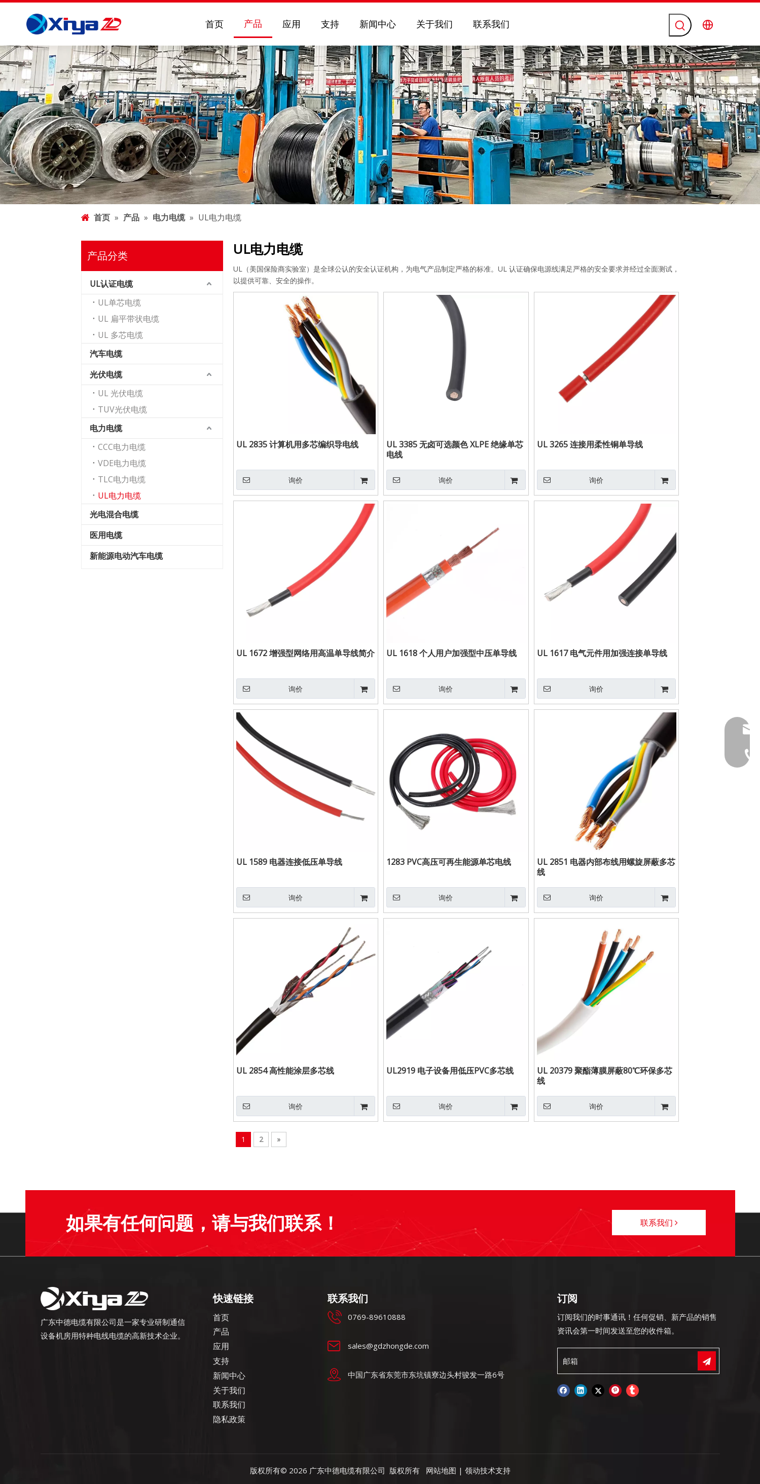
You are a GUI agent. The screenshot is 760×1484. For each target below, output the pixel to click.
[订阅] (707, 1361)
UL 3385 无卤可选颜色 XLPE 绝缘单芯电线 (454, 449)
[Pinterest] (615, 1390)
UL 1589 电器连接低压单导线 (289, 862)
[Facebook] (563, 1390)
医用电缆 (106, 535)
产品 (221, 1331)
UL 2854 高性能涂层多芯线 (285, 1071)
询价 (269, 480)
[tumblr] (632, 1390)
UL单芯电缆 (119, 302)
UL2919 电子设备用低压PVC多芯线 (450, 1071)
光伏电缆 (106, 374)
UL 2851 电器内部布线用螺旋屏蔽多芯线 (606, 867)
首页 (221, 1317)
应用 (221, 1346)
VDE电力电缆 (122, 463)
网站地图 (441, 1470)
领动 (472, 1470)
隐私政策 (229, 1419)
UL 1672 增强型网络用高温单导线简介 (305, 653)
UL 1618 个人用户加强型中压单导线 (451, 653)
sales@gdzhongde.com (388, 1346)
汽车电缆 (106, 353)
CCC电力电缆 (122, 446)
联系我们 (659, 1222)
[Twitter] (598, 1390)
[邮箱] (627, 1361)
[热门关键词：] (680, 25)
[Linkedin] (580, 1390)
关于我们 (229, 1390)
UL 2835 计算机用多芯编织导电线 (297, 444)
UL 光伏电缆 (120, 393)
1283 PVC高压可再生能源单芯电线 (448, 862)
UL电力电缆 (119, 495)
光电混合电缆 (114, 514)
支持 (221, 1360)
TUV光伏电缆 (122, 409)
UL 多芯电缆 (120, 334)
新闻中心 (229, 1375)
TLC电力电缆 (122, 479)
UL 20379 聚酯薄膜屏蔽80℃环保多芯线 (604, 1076)
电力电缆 (106, 428)
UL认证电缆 (111, 283)
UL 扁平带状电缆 (128, 318)
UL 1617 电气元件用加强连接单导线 (602, 653)
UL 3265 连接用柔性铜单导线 (590, 444)
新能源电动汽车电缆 (126, 555)
